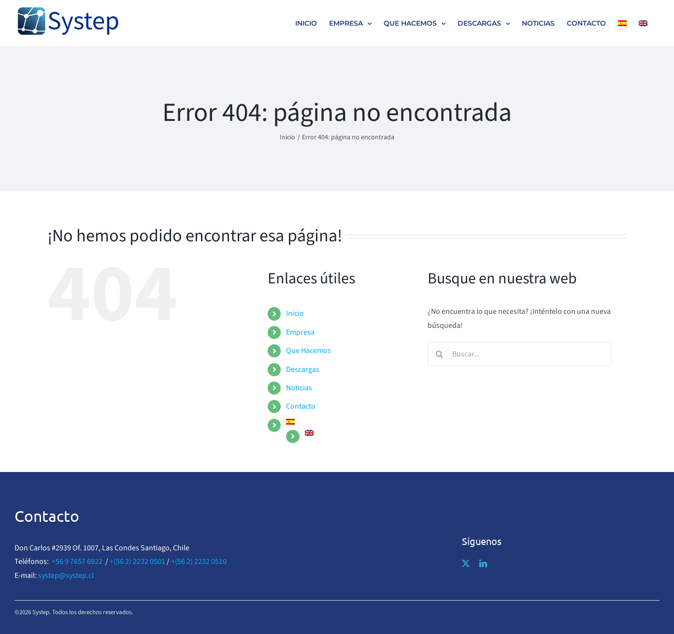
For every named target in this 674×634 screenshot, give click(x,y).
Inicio (295, 313)
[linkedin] (483, 563)
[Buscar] (440, 354)
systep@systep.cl (66, 575)
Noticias (299, 388)
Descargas (302, 369)
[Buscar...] (519, 354)
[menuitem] (622, 23)
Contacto (300, 406)
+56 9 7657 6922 (77, 561)
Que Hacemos (308, 350)
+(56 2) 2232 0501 (137, 561)
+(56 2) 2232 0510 (199, 561)
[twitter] (466, 563)
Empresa (300, 332)
